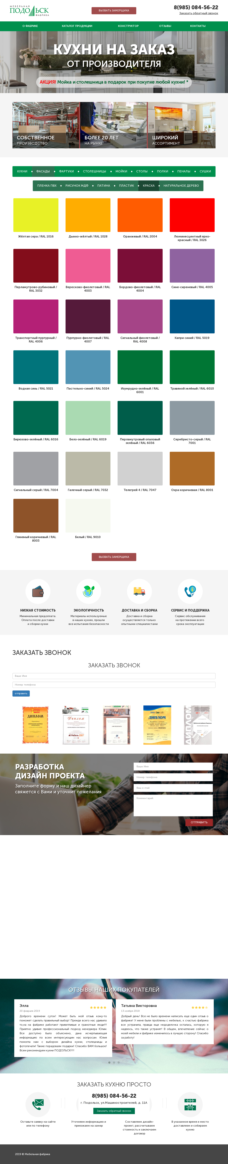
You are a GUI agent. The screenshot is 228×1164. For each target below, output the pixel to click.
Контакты (198, 26)
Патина (103, 185)
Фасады (43, 171)
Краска (149, 185)
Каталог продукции (77, 26)
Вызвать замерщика (114, 10)
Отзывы (165, 26)
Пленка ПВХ (46, 185)
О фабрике (30, 26)
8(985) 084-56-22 (196, 7)
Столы (142, 171)
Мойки (121, 171)
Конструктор (128, 26)
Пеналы (183, 171)
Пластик (126, 185)
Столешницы (94, 171)
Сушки (205, 171)
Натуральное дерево (181, 185)
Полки (162, 171)
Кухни (22, 171)
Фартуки (66, 171)
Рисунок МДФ (76, 185)
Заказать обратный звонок (198, 13)
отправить (21, 693)
